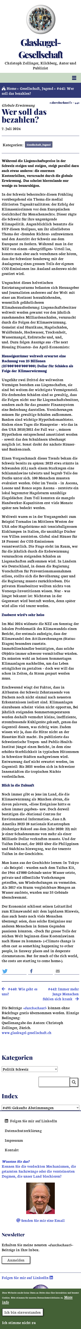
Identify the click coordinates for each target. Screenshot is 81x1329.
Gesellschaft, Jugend (36, 88)
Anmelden (15, 1259)
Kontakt (12, 1149)
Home (9, 88)
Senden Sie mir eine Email (40, 1220)
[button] (14, 971)
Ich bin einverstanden (22, 1315)
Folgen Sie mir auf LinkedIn (31, 1120)
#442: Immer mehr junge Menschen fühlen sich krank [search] (61, 993)
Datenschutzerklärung (23, 1130)
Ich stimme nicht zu (19, 1326)
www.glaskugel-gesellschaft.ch (27, 1032)
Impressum (14, 1140)
